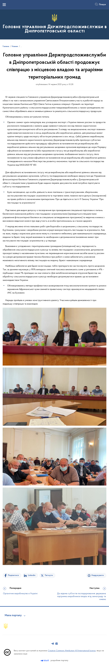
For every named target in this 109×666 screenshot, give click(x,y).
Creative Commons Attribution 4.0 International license (72, 651)
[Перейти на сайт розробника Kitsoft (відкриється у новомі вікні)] (45, 661)
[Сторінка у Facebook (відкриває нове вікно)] (56, 643)
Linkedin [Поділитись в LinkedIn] (31, 575)
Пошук (102, 4)
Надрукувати (97, 575)
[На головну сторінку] (54, 24)
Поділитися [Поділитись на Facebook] (13, 575)
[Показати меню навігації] (4, 4)
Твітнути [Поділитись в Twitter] (49, 575)
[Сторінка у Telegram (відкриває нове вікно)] (52, 643)
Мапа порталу (13, 615)
